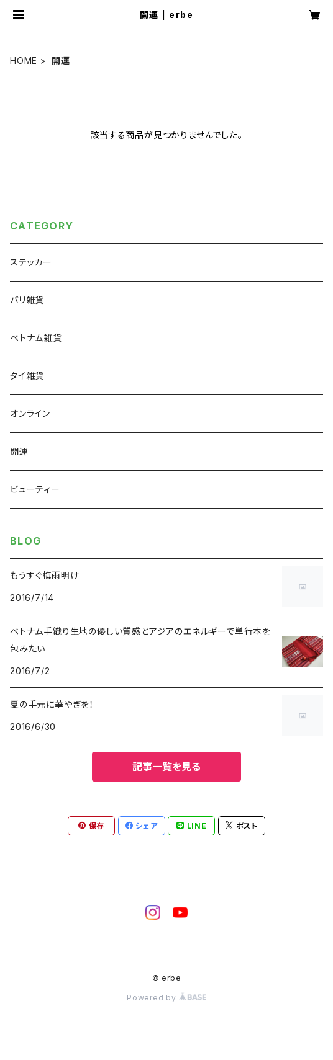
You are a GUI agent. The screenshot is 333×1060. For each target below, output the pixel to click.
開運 (19, 451)
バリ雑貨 (27, 300)
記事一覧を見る (166, 766)
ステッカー (31, 262)
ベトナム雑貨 (36, 337)
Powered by (166, 997)
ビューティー (35, 489)
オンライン (30, 413)
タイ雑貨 (27, 375)
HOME (23, 60)
